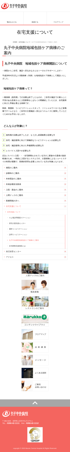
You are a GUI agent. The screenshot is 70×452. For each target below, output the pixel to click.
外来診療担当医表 (13, 184)
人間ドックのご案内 (14, 195)
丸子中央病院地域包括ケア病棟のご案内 (24, 240)
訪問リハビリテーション (18, 234)
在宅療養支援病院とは (17, 246)
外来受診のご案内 (13, 179)
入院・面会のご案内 (14, 190)
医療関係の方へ (12, 201)
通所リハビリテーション (18, 229)
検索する (35, 22)
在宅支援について (13, 206)
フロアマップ (58, 22)
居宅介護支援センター (17, 223)
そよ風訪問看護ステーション (20, 218)
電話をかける (12, 22)
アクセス (10, 257)
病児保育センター (13, 251)
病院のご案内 (11, 168)
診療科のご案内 (12, 173)
